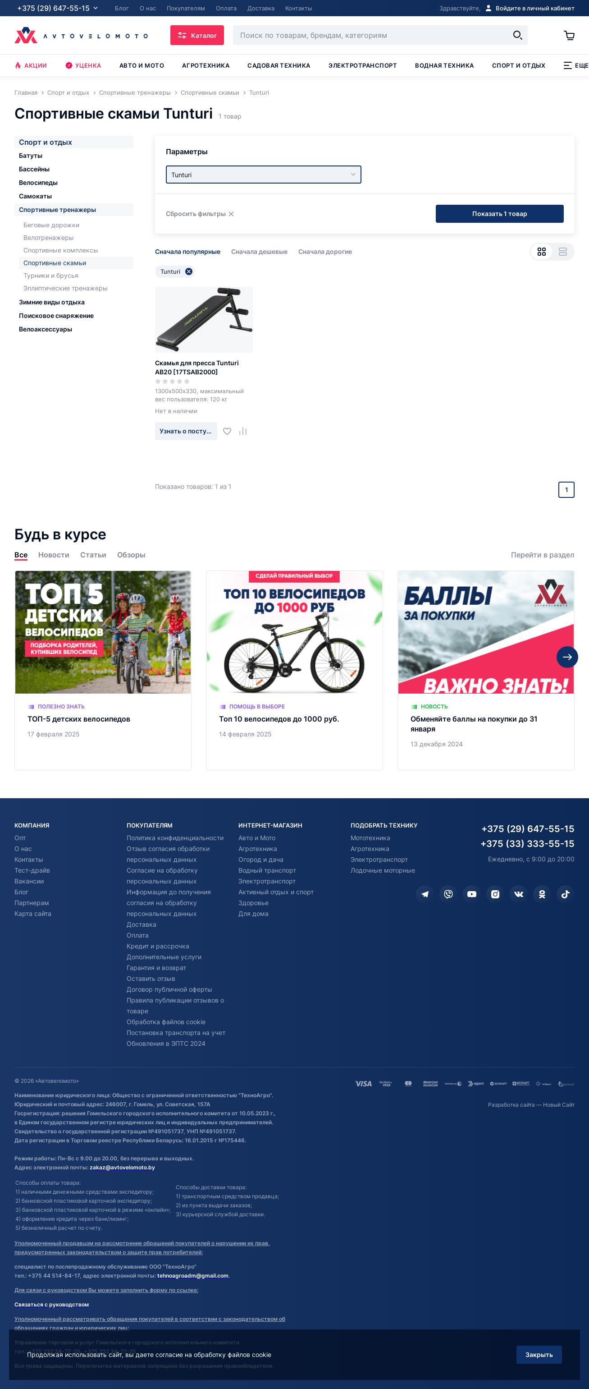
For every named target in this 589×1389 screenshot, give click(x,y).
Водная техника (444, 65)
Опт (20, 838)
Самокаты (35, 196)
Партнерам (31, 902)
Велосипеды (38, 182)
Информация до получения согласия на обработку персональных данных (169, 902)
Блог (21, 892)
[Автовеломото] (81, 35)
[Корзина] (569, 35)
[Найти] (518, 35)
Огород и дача (260, 859)
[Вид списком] (562, 251)
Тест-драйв (32, 870)
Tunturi (176, 271)
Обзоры (131, 555)
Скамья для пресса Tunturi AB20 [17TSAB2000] (197, 367)
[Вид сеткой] (541, 251)
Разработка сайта (511, 1104)
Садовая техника (278, 65)
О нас (23, 848)
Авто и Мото (256, 838)
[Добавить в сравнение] (246, 431)
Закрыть (539, 1354)
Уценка (83, 65)
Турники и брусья (50, 275)
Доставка (141, 924)
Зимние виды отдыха (52, 302)
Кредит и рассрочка (158, 946)
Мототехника (370, 838)
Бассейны (34, 169)
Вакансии (29, 881)
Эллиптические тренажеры (65, 288)
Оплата (138, 935)
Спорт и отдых (519, 65)
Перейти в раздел (543, 555)
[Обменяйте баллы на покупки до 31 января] (486, 670)
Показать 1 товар (499, 213)
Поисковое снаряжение (56, 315)
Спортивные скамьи (54, 263)
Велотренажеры (48, 237)
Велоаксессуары (45, 329)
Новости (53, 555)
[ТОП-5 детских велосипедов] (103, 670)
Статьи (93, 555)
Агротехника (205, 65)
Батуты (30, 155)
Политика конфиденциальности (175, 838)
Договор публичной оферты (169, 989)
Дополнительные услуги (164, 957)
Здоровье (253, 902)
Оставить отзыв (151, 978)
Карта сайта (32, 913)
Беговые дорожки (51, 225)
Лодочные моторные (383, 870)
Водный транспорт (267, 870)
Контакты (28, 859)
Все (20, 555)
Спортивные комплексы (60, 250)
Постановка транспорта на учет (176, 1032)
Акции (30, 65)
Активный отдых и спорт (276, 892)
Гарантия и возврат (156, 967)
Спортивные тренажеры (57, 209)
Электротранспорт (363, 65)
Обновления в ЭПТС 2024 (166, 1043)
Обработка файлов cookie (166, 1022)
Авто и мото (141, 65)
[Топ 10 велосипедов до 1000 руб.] (294, 670)
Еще (576, 65)
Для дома (253, 913)
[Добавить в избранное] (230, 431)
